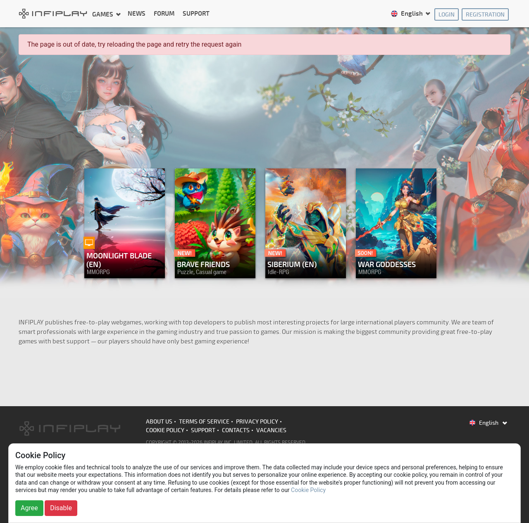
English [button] (407, 14)
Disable (61, 508)
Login (446, 14)
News (136, 14)
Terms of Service (204, 421)
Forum (164, 14)
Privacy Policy (257, 421)
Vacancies (271, 430)
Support (196, 14)
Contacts (236, 430)
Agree (29, 508)
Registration (485, 14)
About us (159, 421)
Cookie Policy (165, 430)
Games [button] (103, 14)
